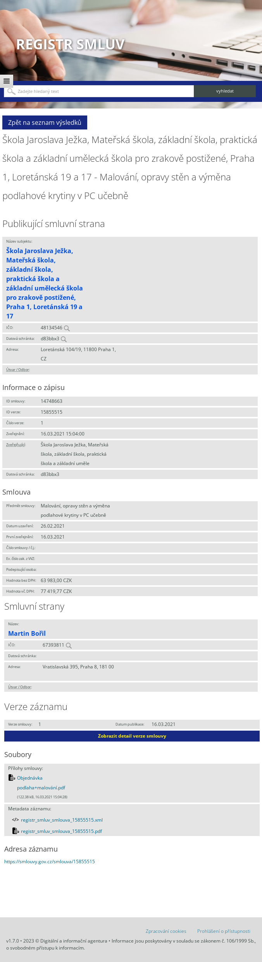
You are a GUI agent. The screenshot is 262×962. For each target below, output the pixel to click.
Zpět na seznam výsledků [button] (44, 122)
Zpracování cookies (166, 931)
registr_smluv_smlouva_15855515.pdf (61, 831)
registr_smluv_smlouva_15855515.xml (62, 820)
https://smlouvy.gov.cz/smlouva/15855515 (49, 861)
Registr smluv (70, 44)
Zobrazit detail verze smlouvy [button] (132, 736)
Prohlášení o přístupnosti (223, 931)
